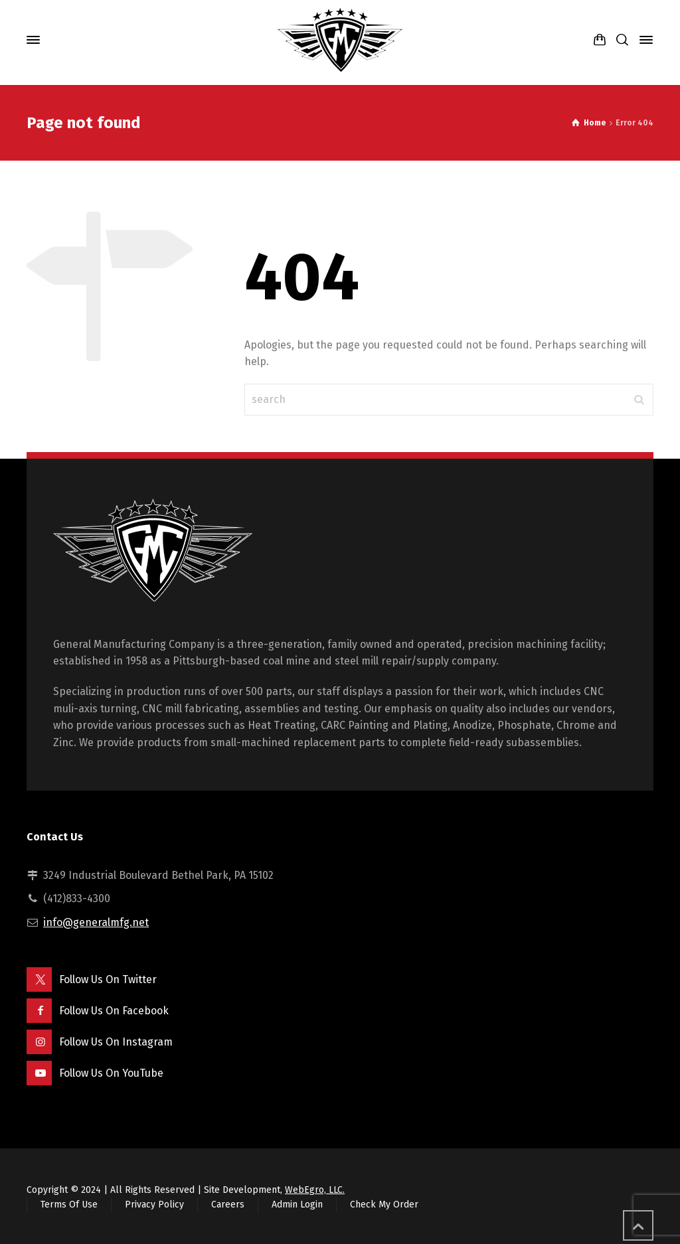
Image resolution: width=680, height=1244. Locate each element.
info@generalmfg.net (96, 922)
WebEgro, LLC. (315, 1190)
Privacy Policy (154, 1204)
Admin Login (297, 1204)
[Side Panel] (643, 39)
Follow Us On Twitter (108, 979)
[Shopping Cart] (599, 40)
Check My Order (384, 1204)
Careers (227, 1204)
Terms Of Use (69, 1204)
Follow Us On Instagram (116, 1042)
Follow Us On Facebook (114, 1010)
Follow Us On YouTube (111, 1073)
